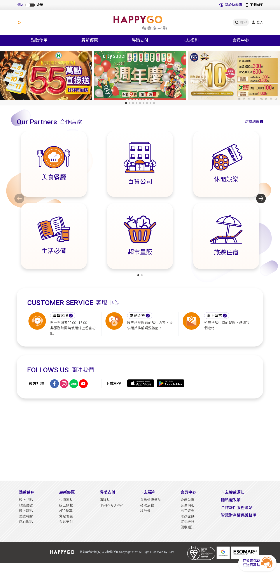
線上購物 (66, 505)
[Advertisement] (140, 439)
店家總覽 (252, 122)
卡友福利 (148, 492)
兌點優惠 (66, 516)
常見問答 (137, 316)
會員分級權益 (150, 500)
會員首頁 (187, 500)
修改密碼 (187, 516)
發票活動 (147, 505)
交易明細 (187, 505)
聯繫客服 (60, 316)
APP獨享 (66, 511)
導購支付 (107, 492)
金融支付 (66, 522)
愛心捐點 (26, 522)
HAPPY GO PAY (111, 505)
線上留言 (214, 316)
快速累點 (66, 500)
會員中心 (188, 492)
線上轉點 (26, 511)
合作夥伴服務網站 (236, 507)
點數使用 (27, 492)
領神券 (145, 511)
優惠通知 (187, 527)
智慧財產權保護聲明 (238, 515)
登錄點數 (26, 505)
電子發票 (187, 511)
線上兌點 (26, 500)
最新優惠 (67, 492)
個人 (21, 5)
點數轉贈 (26, 516)
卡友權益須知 (233, 492)
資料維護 (187, 522)
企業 (40, 5)
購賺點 (105, 500)
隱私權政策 (231, 500)
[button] (126, 103)
